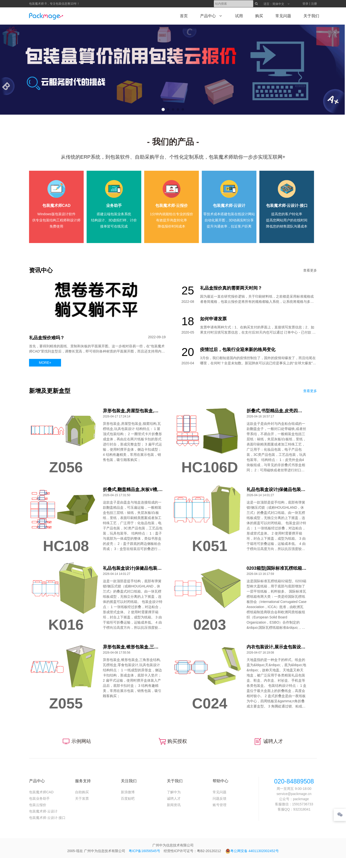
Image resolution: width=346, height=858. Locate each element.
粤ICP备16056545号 (144, 851)
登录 (305, 3)
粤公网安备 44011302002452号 (252, 851)
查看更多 (310, 270)
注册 (314, 3)
